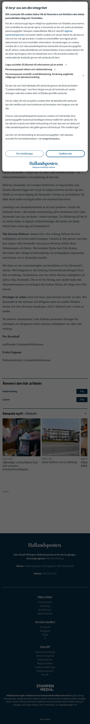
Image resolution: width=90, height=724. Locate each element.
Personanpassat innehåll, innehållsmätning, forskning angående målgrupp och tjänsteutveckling (45, 76)
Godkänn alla (65, 153)
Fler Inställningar (24, 153)
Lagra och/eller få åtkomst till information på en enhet (36, 64)
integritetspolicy (51, 138)
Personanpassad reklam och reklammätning (30, 69)
